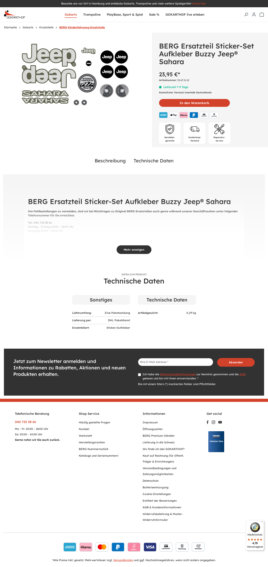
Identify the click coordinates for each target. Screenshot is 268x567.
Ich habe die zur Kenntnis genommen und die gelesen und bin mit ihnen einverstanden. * (194, 376)
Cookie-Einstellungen (157, 494)
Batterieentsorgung (155, 487)
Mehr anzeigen (134, 249)
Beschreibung (110, 161)
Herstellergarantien (92, 442)
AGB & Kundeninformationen (162, 507)
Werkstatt (85, 435)
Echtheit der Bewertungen (160, 500)
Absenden (236, 362)
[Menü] (261, 522)
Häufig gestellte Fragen (94, 422)
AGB (242, 374)
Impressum (150, 422)
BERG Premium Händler (159, 435)
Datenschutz (151, 480)
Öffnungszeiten (153, 429)
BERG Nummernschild (93, 449)
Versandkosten (123, 560)
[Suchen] (246, 14)
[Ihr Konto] (254, 14)
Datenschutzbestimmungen (178, 374)
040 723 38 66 (25, 422)
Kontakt (84, 429)
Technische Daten (154, 161)
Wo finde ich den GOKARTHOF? (163, 449)
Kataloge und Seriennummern (98, 455)
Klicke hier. (199, 3)
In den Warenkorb (194, 103)
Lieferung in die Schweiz (159, 442)
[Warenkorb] (261, 14)
